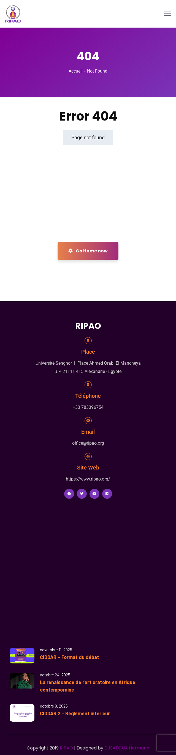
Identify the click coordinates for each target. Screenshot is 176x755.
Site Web (88, 467)
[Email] (88, 420)
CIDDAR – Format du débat (69, 657)
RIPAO (66, 748)
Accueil (76, 71)
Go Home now (88, 251)
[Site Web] (88, 456)
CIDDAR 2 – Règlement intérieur (75, 713)
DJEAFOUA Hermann (126, 748)
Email (88, 431)
